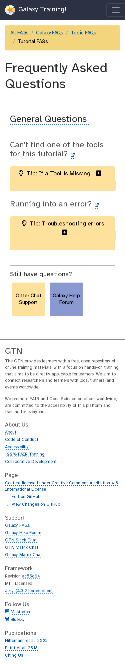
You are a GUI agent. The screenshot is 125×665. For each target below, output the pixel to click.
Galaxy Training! (36, 10)
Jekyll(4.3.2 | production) (29, 591)
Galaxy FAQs (49, 33)
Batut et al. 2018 (21, 648)
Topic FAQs (83, 33)
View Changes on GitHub (32, 504)
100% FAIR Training (25, 454)
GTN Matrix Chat (21, 547)
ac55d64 (31, 576)
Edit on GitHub (22, 497)
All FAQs (19, 33)
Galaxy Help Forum (23, 533)
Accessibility (17, 447)
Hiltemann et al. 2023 (26, 641)
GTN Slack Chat (21, 540)
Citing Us (14, 655)
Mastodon (20, 612)
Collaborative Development (31, 462)
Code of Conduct (21, 440)
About (10, 432)
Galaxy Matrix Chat (23, 555)
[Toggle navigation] (115, 10)
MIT (9, 583)
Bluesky (17, 620)
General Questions (49, 119)
